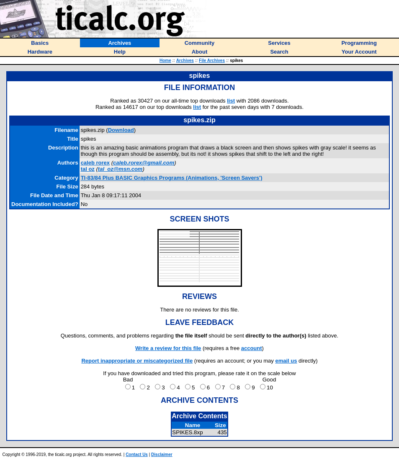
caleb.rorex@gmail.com (143, 163)
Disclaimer (161, 454)
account (251, 348)
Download (121, 130)
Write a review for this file (168, 348)
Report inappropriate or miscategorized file (137, 361)
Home (165, 60)
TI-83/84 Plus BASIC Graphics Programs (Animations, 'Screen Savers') (172, 178)
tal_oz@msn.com (120, 169)
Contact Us (137, 454)
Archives (185, 60)
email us (286, 361)
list (231, 101)
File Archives (212, 60)
